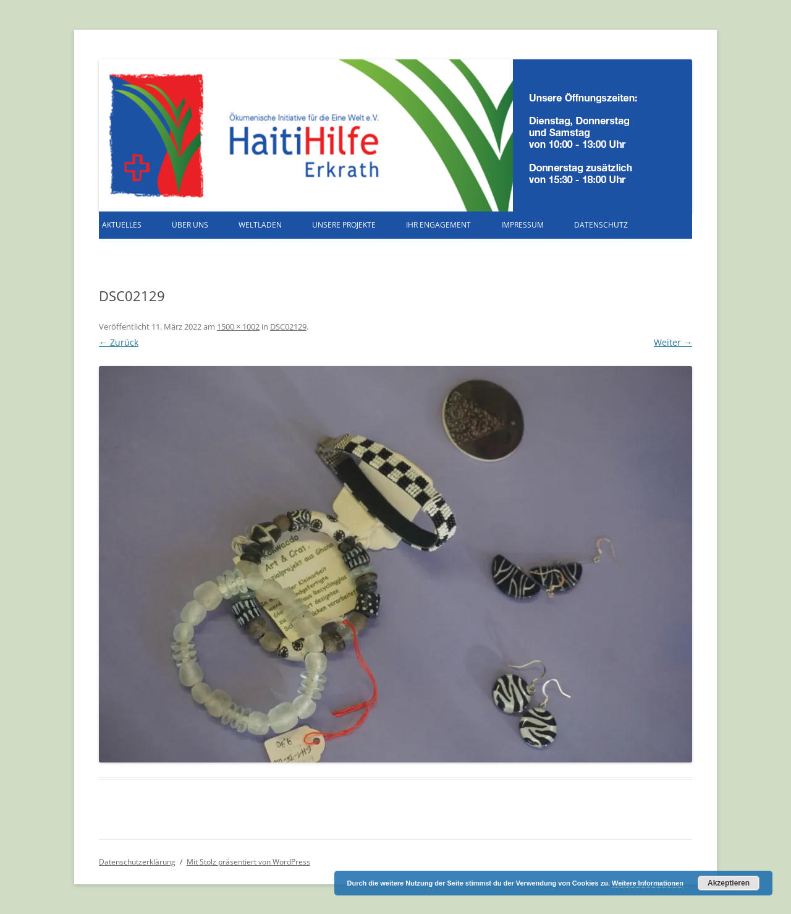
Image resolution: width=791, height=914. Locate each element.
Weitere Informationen (647, 883)
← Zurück (118, 342)
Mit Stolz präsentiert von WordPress (248, 861)
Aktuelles (122, 225)
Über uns (190, 225)
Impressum (522, 225)
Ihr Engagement (438, 225)
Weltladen (260, 225)
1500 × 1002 (238, 326)
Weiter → (673, 342)
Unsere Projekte (344, 225)
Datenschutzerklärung (137, 861)
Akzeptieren (729, 883)
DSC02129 (288, 326)
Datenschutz (601, 225)
